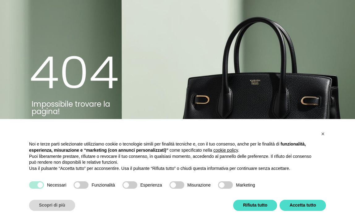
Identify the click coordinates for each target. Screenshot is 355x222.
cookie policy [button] (225, 150)
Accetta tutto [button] (302, 205)
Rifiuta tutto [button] (255, 205)
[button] (323, 134)
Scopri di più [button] (52, 205)
